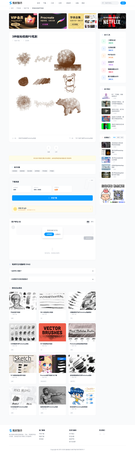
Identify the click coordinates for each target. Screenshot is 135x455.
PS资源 (18, 8)
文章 (61, 3)
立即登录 (49, 234)
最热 (92, 221)
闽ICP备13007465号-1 (78, 449)
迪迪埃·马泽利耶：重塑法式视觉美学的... (118, 117)
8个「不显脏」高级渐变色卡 (117, 95)
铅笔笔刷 (14, 171)
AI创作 (69, 3)
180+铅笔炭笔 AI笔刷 (46, 312)
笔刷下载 (26, 8)
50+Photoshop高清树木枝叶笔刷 (118, 173)
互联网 (27, 40)
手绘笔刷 (44, 171)
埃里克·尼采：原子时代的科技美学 (118, 110)
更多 (84, 3)
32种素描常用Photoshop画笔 (19, 344)
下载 (45, 3)
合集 (77, 3)
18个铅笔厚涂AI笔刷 (46, 344)
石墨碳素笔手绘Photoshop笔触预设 (80, 312)
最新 (88, 221)
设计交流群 (72, 441)
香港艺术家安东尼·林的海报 (118, 125)
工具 (53, 3)
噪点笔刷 (29, 171)
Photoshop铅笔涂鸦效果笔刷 (78, 344)
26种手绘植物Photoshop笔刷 (27, 138)
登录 (123, 3)
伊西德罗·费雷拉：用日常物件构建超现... (118, 102)
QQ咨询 (68, 158)
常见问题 (71, 436)
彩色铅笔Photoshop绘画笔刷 (78, 407)
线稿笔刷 (22, 171)
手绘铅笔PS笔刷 (15, 312)
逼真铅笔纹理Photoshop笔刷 (49, 407)
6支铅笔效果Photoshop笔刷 (19, 407)
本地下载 (52, 198)
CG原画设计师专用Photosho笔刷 (117, 144)
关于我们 (71, 434)
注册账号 (57, 234)
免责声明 (71, 439)
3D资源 (41, 439)
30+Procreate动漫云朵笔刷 (117, 158)
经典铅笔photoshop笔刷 (118, 166)
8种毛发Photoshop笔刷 (117, 151)
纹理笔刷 (37, 171)
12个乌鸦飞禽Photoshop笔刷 (84, 138)
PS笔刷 (52, 171)
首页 (38, 3)
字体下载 (41, 434)
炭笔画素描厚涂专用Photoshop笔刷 (80, 375)
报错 (91, 180)
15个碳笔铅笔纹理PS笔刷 (18, 375)
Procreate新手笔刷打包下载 (48, 375)
